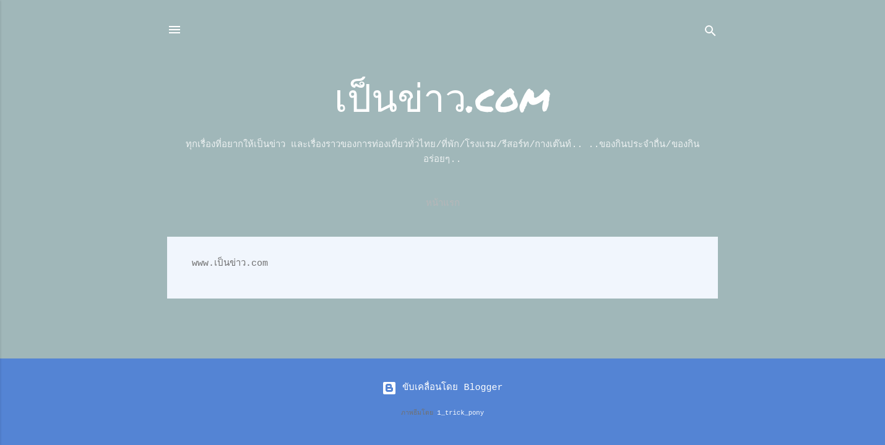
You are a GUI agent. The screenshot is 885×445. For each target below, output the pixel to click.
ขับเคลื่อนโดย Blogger (442, 388)
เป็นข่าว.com (442, 96)
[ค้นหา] (710, 34)
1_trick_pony (460, 413)
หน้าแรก (443, 203)
